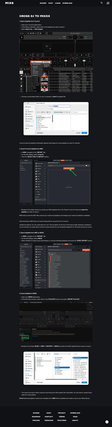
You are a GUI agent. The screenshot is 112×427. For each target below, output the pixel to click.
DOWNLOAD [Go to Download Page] (67, 3)
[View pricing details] (36, 420)
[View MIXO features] (62, 420)
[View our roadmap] (36, 416)
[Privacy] (62, 413)
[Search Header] (102, 3)
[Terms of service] (61, 416)
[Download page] (75, 413)
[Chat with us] (48, 413)
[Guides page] (36, 413)
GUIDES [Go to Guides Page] (43, 3)
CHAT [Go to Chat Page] (50, 3)
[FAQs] (75, 416)
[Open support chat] (107, 422)
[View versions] (49, 420)
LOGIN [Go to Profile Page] (57, 3)
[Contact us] (48, 416)
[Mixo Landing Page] (9, 3)
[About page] (75, 420)
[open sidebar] (107, 3)
